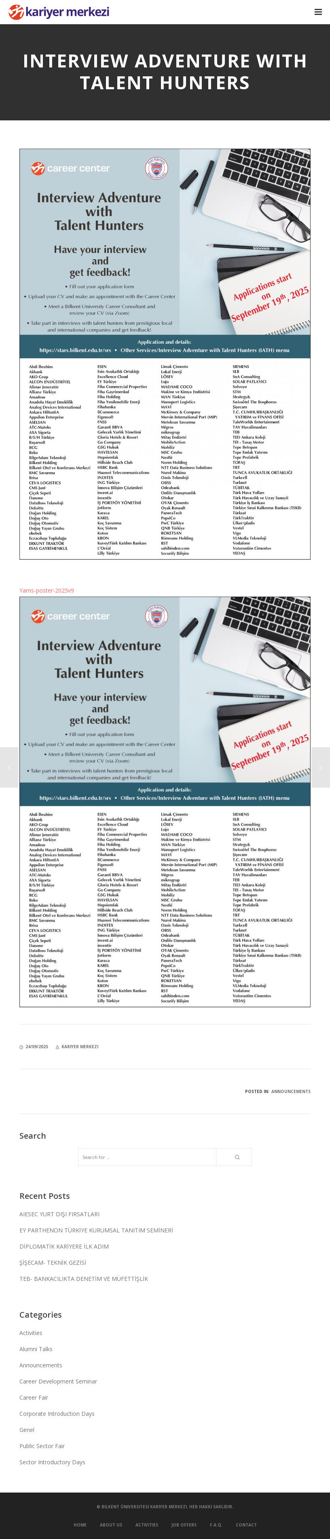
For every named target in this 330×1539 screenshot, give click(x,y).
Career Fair (33, 1397)
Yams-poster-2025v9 (46, 590)
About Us (111, 1525)
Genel (26, 1430)
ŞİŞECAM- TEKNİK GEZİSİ (52, 1262)
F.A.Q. (216, 1525)
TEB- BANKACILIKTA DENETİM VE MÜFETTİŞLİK (83, 1278)
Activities (30, 1333)
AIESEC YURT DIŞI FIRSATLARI (59, 1214)
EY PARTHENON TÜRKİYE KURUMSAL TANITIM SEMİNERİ (96, 1230)
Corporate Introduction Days (57, 1413)
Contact (246, 1525)
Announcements (291, 1091)
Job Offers (184, 1525)
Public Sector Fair (42, 1446)
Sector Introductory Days (52, 1462)
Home (80, 1525)
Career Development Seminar (58, 1381)
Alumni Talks (36, 1349)
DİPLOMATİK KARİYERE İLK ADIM (64, 1246)
